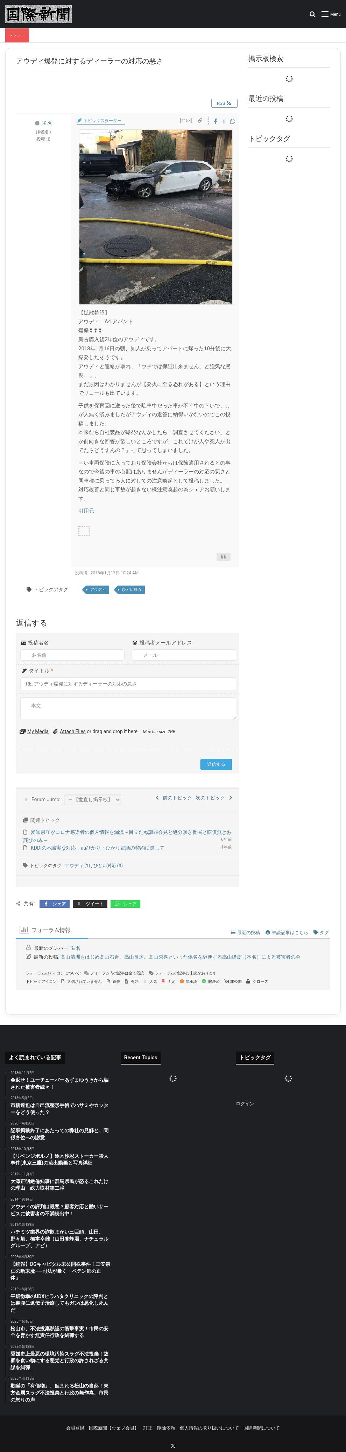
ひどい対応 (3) (108, 865)
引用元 (86, 511)
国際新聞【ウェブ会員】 (114, 1428)
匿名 (47, 123)
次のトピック (214, 798)
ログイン (245, 1103)
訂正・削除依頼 (159, 1428)
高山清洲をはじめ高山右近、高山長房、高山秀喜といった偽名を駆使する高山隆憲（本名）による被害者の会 (181, 957)
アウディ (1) (78, 865)
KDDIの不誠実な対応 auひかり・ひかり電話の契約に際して (97, 848)
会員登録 (75, 1428)
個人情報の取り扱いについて (209, 1428)
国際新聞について (261, 1428)
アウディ (98, 589)
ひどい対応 (131, 589)
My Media (38, 731)
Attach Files (73, 731)
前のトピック (173, 798)
